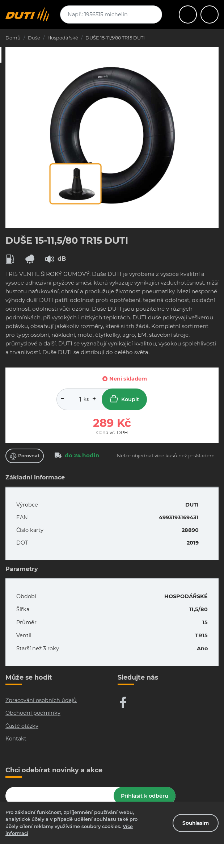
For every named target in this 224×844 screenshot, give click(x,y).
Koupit (124, 399)
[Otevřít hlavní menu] (188, 14)
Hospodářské (62, 38)
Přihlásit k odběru (144, 796)
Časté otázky (21, 726)
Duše (34, 38)
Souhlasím (195, 823)
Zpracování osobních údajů (41, 700)
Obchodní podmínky (32, 713)
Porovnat (24, 456)
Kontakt (15, 738)
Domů (13, 38)
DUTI (192, 504)
